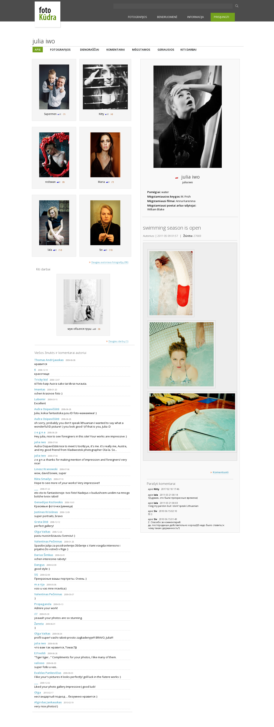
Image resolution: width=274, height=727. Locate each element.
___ (36, 489)
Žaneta (39, 624)
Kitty (157, 489)
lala (156, 494)
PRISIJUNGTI (221, 17)
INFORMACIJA (195, 17)
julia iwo (40, 442)
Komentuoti (221, 472)
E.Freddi (40, 653)
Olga (38, 692)
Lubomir (40, 399)
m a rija (39, 584)
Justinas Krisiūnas (46, 512)
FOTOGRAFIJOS (137, 17)
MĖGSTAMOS (141, 49)
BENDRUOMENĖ (167, 17)
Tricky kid (41, 379)
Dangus (39, 565)
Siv (156, 511)
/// (35, 614)
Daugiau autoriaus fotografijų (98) (109, 262)
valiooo (39, 663)
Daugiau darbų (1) (118, 341)
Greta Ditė (41, 522)
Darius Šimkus (43, 555)
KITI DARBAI (188, 49)
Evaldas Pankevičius (47, 673)
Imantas (39, 389)
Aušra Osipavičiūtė (46, 409)
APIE (38, 49)
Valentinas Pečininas (48, 541)
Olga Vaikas (42, 532)
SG (36, 574)
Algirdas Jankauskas (48, 702)
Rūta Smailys (43, 479)
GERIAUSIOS (166, 49)
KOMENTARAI (115, 49)
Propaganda (42, 604)
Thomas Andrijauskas (49, 360)
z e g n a (39, 432)
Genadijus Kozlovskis (48, 502)
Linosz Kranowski (46, 469)
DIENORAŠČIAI (89, 49)
